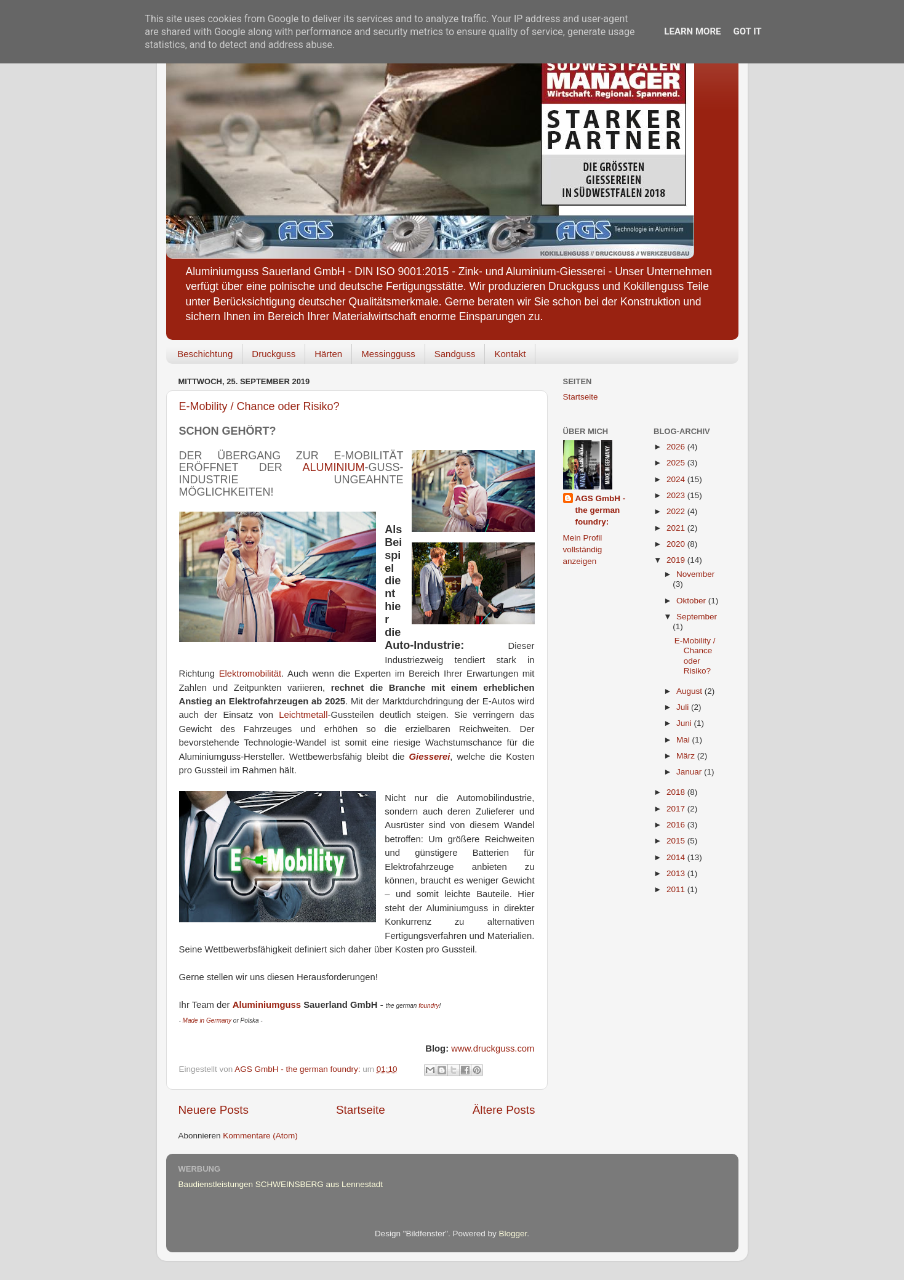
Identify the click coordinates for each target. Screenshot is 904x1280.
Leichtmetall (303, 715)
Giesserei (429, 757)
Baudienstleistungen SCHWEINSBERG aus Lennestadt (280, 1184)
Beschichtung (205, 353)
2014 (676, 857)
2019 (676, 560)
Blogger (513, 1233)
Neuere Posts (213, 1109)
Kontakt (510, 353)
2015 (676, 840)
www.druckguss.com (492, 1048)
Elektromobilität (250, 673)
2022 (676, 511)
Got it (747, 31)
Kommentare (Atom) (260, 1135)
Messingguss (388, 353)
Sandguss (455, 353)
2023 (676, 495)
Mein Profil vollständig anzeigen (582, 549)
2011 (676, 889)
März (686, 755)
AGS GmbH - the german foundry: (600, 510)
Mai (684, 739)
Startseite (360, 1109)
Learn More (692, 31)
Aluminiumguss (267, 1005)
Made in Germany (207, 1020)
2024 (676, 479)
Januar (690, 771)
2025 (676, 462)
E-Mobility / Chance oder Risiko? (259, 406)
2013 (676, 873)
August (690, 691)
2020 (676, 544)
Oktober (692, 600)
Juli (683, 707)
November (695, 574)
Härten (328, 353)
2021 (676, 528)
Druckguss (273, 353)
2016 (676, 824)
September (696, 616)
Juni (685, 723)
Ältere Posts (504, 1109)
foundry (428, 1005)
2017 (676, 808)
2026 (676, 446)
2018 (676, 792)
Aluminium (333, 467)
